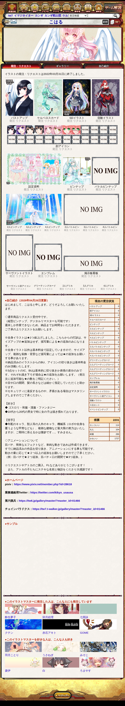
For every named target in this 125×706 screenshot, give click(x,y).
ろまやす (85, 670)
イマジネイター (23, 15)
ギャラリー (62, 66)
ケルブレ (68, 15)
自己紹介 (104, 66)
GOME (84, 632)
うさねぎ (47, 655)
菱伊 (7, 670)
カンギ (39, 15)
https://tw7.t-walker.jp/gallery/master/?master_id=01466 (69, 508)
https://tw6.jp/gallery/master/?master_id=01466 (49, 500)
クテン (9, 632)
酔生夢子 (10, 617)
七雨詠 (84, 617)
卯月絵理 (47, 617)
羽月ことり (12, 655)
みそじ (84, 655)
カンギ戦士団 (52, 15)
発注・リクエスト (21, 66)
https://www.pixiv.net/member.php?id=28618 (43, 484)
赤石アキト (49, 632)
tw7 (10, 15)
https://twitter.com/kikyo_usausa (51, 492)
